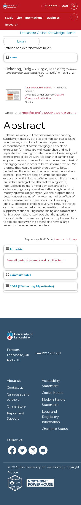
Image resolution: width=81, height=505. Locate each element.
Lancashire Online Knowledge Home (47, 33)
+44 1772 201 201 (48, 353)
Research (11, 24)
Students (50, 6)
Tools (11, 57)
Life (19, 17)
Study (9, 17)
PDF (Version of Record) (39, 87)
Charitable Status (55, 429)
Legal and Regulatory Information (51, 417)
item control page (66, 239)
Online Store (16, 406)
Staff (64, 6)
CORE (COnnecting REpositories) (30, 286)
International (34, 17)
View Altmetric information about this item (35, 260)
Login (21, 41)
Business (53, 17)
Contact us (15, 388)
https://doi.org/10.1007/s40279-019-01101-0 (48, 112)
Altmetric (14, 249)
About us (14, 381)
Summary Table (18, 274)
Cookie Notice (52, 393)
